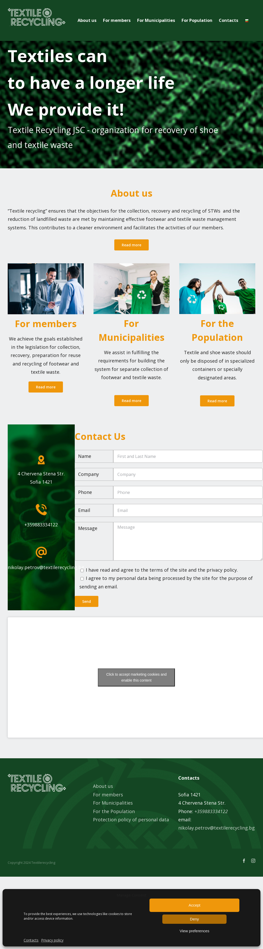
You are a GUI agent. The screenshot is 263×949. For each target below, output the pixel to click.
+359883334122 (211, 811)
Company (88, 474)
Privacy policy (52, 940)
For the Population (114, 811)
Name (84, 456)
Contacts (31, 940)
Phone (85, 492)
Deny (194, 919)
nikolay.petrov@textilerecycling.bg (216, 828)
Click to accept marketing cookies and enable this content (136, 677)
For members (108, 794)
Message (87, 528)
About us (103, 786)
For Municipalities (113, 803)
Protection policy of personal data (131, 819)
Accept (194, 905)
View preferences (194, 931)
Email (84, 510)
